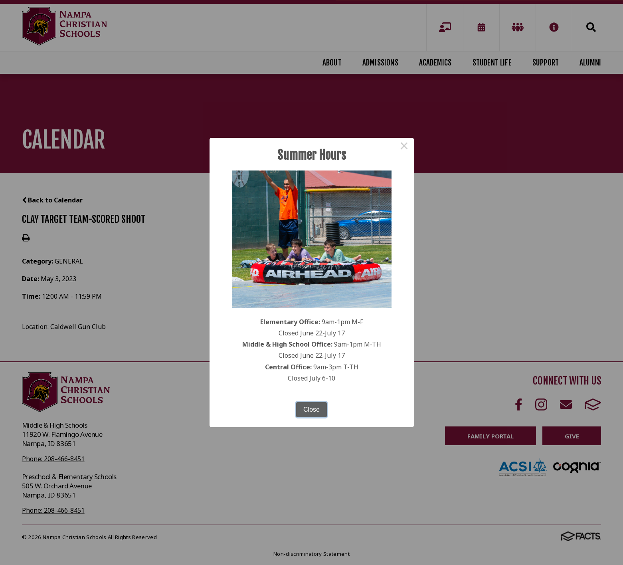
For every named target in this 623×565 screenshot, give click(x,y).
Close (311, 409)
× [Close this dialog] (404, 147)
